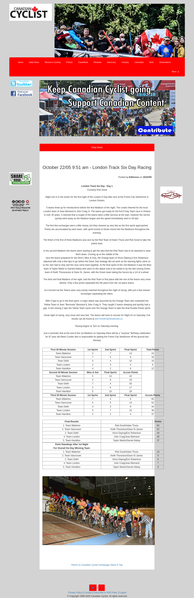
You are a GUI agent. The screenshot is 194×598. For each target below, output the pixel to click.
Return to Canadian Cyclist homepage (90, 565)
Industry (125, 62)
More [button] (175, 71)
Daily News (34, 62)
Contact (88, 592)
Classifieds (83, 62)
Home (20, 62)
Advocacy (111, 62)
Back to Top (117, 565)
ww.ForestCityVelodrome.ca (108, 319)
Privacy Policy (75, 592)
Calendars (139, 62)
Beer (151, 62)
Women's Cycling (52, 62)
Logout (122, 592)
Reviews (98, 62)
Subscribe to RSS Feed (105, 592)
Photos (69, 62)
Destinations (165, 62)
